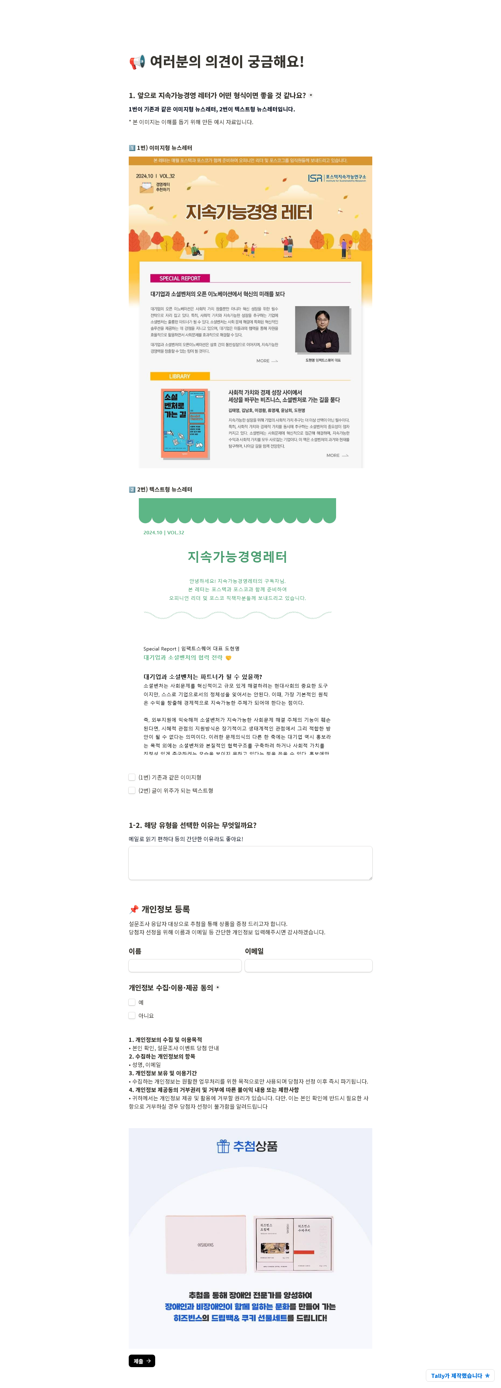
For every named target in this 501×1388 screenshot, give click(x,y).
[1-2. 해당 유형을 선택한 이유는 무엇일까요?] (250, 863)
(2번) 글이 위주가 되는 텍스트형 (175, 790)
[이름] (185, 965)
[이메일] (308, 965)
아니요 (146, 1015)
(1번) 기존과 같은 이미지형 (169, 777)
